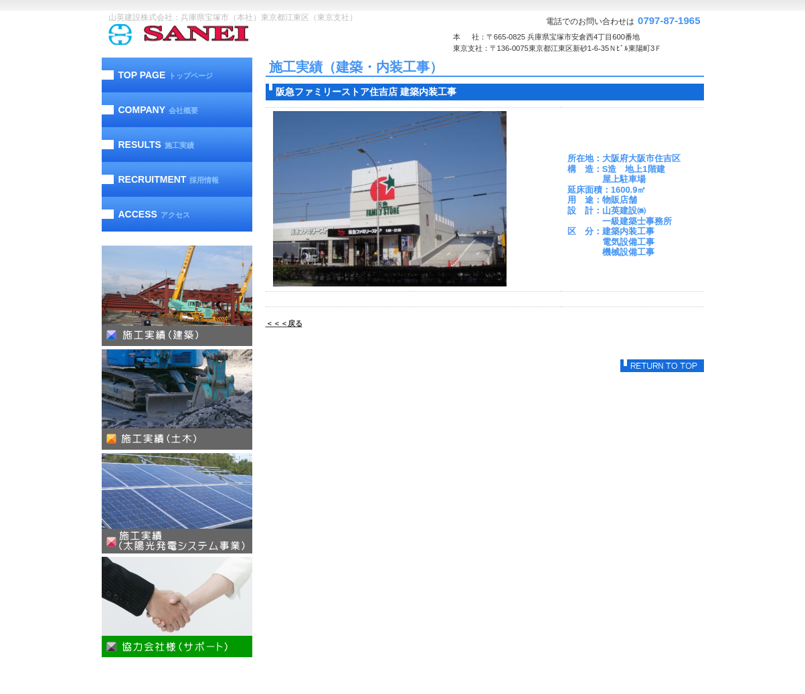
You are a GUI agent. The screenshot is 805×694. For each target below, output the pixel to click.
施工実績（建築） (177, 296)
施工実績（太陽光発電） (177, 503)
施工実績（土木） (177, 399)
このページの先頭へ (662, 366)
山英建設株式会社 (205, 34)
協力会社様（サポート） (177, 607)
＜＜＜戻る (284, 323)
